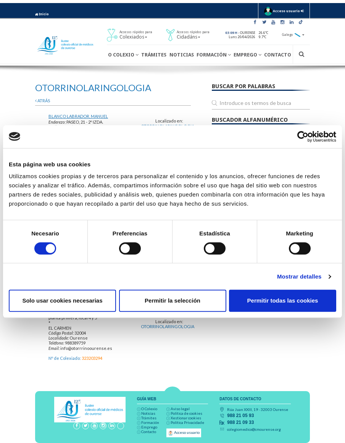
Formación (214, 55)
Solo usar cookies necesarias (62, 300)
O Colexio (123, 55)
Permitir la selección (172, 300)
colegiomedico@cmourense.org (254, 429)
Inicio (42, 14)
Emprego (247, 55)
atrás (42, 100)
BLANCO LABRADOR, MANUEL (78, 116)
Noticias (181, 55)
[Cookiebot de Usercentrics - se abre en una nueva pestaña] (302, 136)
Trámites (153, 55)
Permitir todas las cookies (282, 300)
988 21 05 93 (240, 415)
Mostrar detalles (299, 276)
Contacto (277, 55)
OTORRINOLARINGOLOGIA (167, 326)
